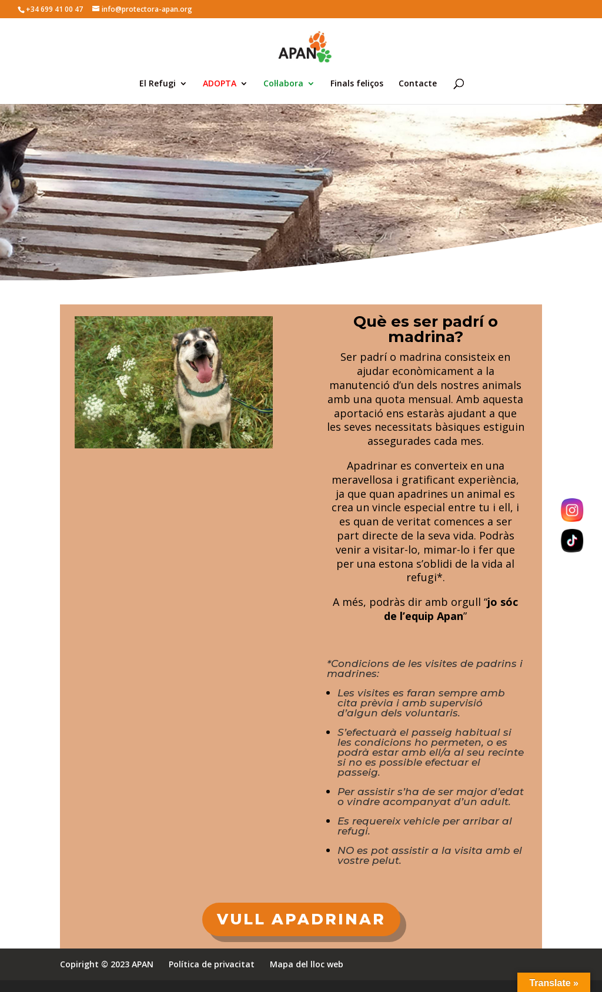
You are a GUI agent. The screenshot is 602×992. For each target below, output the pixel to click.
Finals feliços (356, 84)
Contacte (418, 84)
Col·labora (283, 84)
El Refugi (157, 84)
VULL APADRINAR (301, 919)
